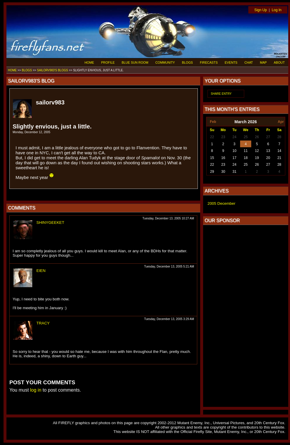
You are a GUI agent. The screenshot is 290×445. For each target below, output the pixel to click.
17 (234, 158)
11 (245, 151)
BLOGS (187, 62)
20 (268, 158)
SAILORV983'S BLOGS (52, 70)
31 (234, 172)
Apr (281, 122)
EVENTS (231, 62)
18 (245, 158)
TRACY (43, 323)
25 (245, 137)
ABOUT (279, 62)
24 (234, 137)
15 (212, 158)
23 (223, 137)
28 (279, 137)
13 (268, 151)
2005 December (221, 203)
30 (223, 172)
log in (35, 390)
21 (279, 158)
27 (268, 137)
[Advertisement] (245, 316)
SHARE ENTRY (221, 93)
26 (257, 137)
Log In (276, 10)
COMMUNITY (165, 62)
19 (257, 158)
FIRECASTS (209, 62)
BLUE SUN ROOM (135, 62)
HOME (89, 62)
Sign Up (260, 10)
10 (234, 151)
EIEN (40, 270)
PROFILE (107, 62)
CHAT (249, 62)
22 (212, 137)
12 (257, 151)
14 (279, 151)
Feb (213, 122)
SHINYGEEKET (50, 222)
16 (223, 158)
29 (212, 172)
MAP (263, 62)
